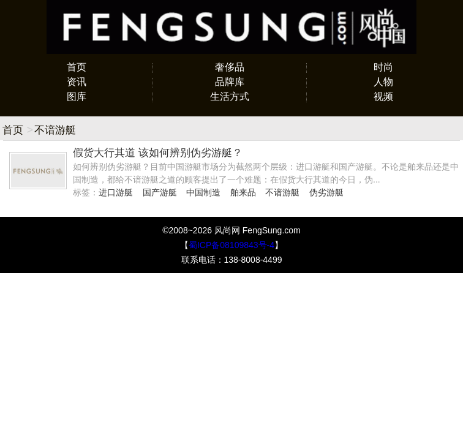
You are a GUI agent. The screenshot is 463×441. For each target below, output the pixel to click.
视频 (383, 96)
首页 (76, 67)
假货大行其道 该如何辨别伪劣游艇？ (158, 153)
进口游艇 (116, 192)
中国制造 (203, 192)
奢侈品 (229, 67)
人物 (383, 82)
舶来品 (243, 192)
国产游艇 (160, 192)
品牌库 (229, 82)
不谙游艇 (282, 192)
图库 (76, 96)
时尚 (383, 67)
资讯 (76, 82)
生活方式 (229, 96)
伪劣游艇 (326, 192)
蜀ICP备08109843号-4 (231, 245)
